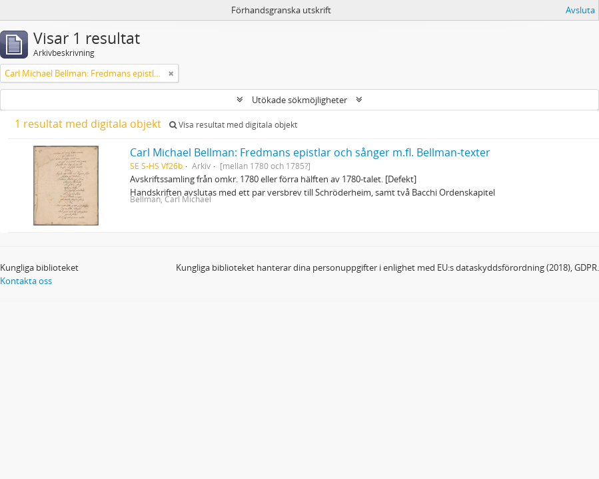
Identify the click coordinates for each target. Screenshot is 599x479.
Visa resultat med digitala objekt (233, 124)
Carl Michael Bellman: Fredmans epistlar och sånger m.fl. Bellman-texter (310, 152)
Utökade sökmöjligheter (299, 100)
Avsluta (580, 10)
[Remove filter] (171, 73)
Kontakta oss (26, 281)
